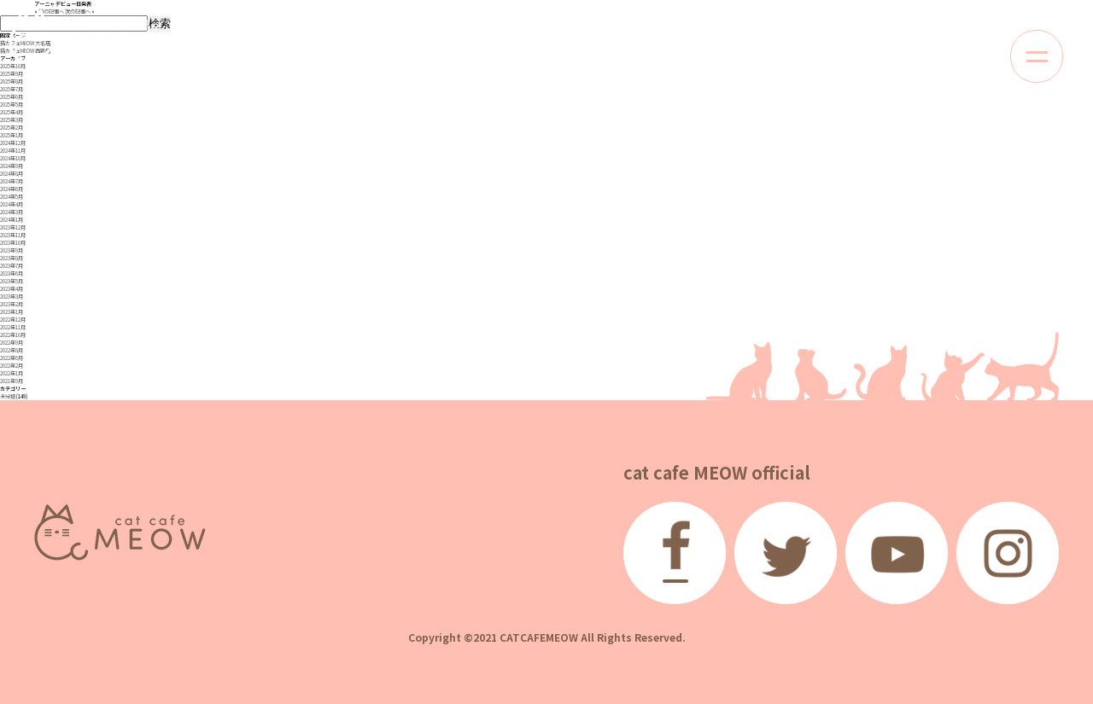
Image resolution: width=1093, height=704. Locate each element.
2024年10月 (13, 158)
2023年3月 (11, 296)
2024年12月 (13, 143)
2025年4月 (11, 112)
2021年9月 (11, 381)
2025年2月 (11, 127)
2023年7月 (11, 266)
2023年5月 (11, 281)
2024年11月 (13, 150)
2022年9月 (11, 342)
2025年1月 (11, 135)
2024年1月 (11, 220)
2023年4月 (11, 289)
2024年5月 (11, 197)
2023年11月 (13, 235)
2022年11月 (13, 327)
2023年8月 (11, 258)
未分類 (7, 396)
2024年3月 (11, 212)
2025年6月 (11, 97)
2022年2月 (11, 365)
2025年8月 (11, 81)
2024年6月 (11, 189)
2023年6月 (11, 273)
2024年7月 (11, 181)
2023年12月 (13, 227)
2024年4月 (11, 204)
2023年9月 (11, 250)
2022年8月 (11, 350)
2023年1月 (11, 312)
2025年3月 (11, 120)
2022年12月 (13, 319)
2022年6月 (11, 358)
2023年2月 (11, 304)
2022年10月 (13, 335)
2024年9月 (11, 166)
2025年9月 (11, 74)
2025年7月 (11, 89)
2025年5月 (11, 104)
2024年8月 (11, 173)
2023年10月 (13, 243)
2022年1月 (11, 373)
